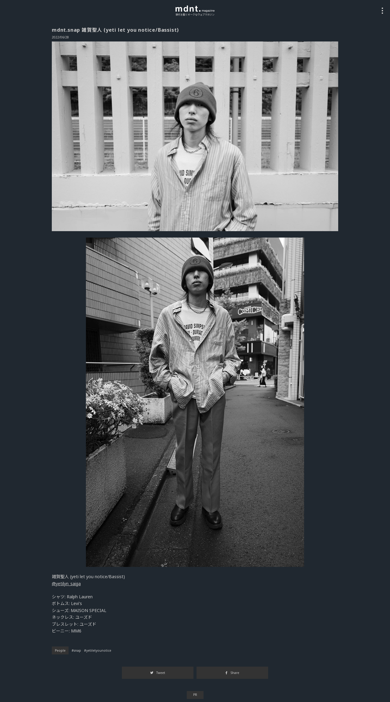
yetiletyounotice (98, 650)
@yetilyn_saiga (66, 583)
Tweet (157, 673)
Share (232, 673)
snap (77, 650)
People (60, 650)
